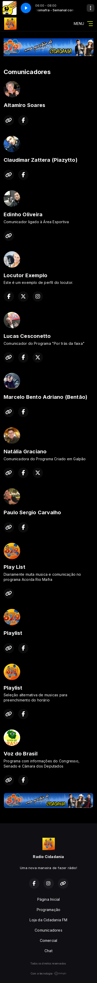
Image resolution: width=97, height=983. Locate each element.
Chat (48, 951)
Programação (48, 909)
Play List (14, 567)
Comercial (48, 940)
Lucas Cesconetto (27, 336)
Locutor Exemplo (25, 275)
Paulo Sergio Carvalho (32, 512)
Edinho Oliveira (23, 214)
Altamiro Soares (24, 105)
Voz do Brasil (21, 754)
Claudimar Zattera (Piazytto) (41, 160)
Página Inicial (48, 899)
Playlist (13, 633)
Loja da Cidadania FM (48, 920)
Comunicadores (48, 930)
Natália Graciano (25, 451)
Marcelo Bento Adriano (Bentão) (45, 397)
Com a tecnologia (48, 973)
